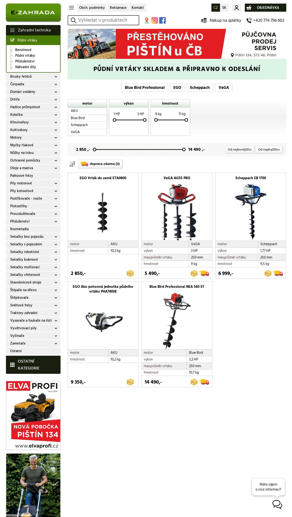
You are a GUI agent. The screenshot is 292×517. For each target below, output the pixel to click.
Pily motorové (21, 183)
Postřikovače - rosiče (26, 199)
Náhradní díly (25, 67)
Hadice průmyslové (25, 107)
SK (224, 8)
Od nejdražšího (269, 149)
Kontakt (138, 8)
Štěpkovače (19, 298)
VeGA (224, 88)
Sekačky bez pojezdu (26, 237)
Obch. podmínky (92, 8)
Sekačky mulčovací (25, 267)
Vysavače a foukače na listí (31, 321)
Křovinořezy (19, 122)
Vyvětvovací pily (23, 328)
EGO (177, 88)
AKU (74, 111)
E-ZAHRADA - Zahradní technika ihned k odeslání (33, 12)
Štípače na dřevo (23, 290)
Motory (16, 138)
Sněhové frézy (21, 305)
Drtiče (15, 99)
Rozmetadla (19, 229)
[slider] (114, 120)
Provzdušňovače (22, 214)
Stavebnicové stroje (25, 282)
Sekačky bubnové (24, 260)
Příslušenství (25, 61)
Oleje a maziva (21, 168)
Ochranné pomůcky (25, 160)
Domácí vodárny (22, 92)
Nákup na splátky (225, 20)
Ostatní (16, 351)
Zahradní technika (34, 30)
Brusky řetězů (21, 77)
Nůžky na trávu (22, 153)
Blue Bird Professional (145, 88)
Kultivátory (19, 130)
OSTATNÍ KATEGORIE (28, 365)
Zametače (18, 343)
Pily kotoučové (21, 191)
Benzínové (23, 50)
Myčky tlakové (21, 145)
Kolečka (16, 115)
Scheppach (200, 88)
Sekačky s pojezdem (26, 244)
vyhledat (74, 20)
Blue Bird (78, 118)
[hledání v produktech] (108, 20)
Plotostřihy (18, 206)
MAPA (146, 20)
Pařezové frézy (21, 176)
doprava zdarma (105, 164)
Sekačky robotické (24, 252)
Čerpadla (17, 84)
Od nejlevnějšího (239, 149)
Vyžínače (17, 336)
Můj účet (236, 8)
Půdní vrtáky (27, 40)
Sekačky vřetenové (25, 275)
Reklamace (118, 8)
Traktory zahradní (23, 313)
